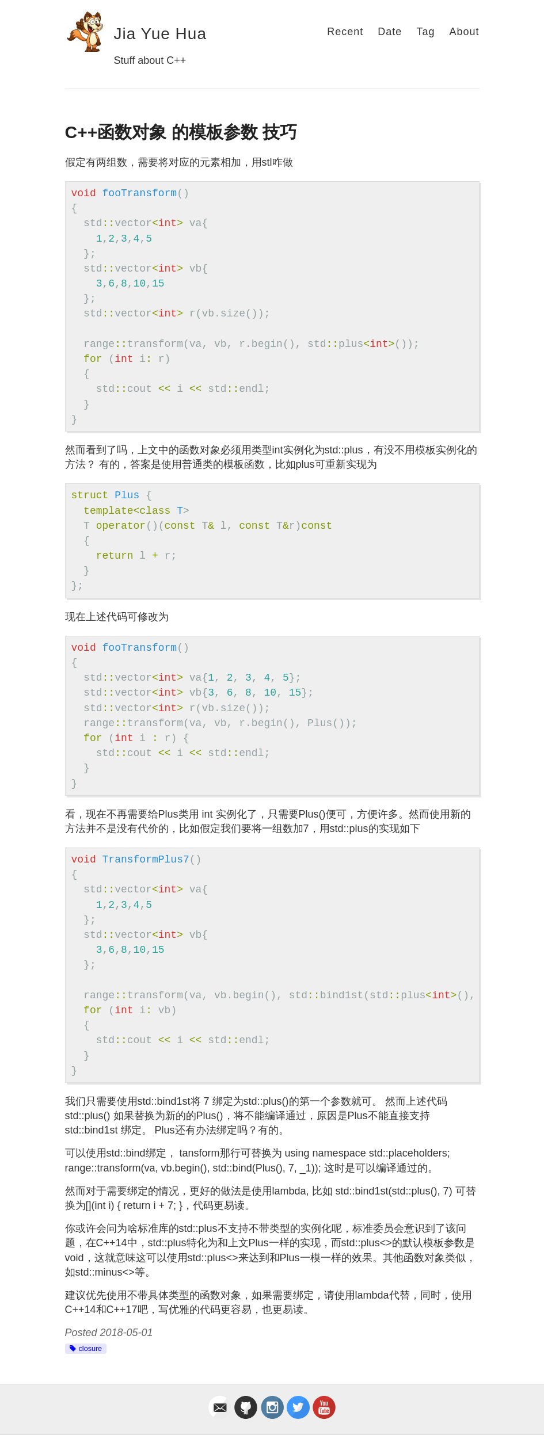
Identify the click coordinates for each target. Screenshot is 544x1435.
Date (390, 31)
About (464, 31)
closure (90, 1349)
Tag (425, 31)
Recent (345, 31)
